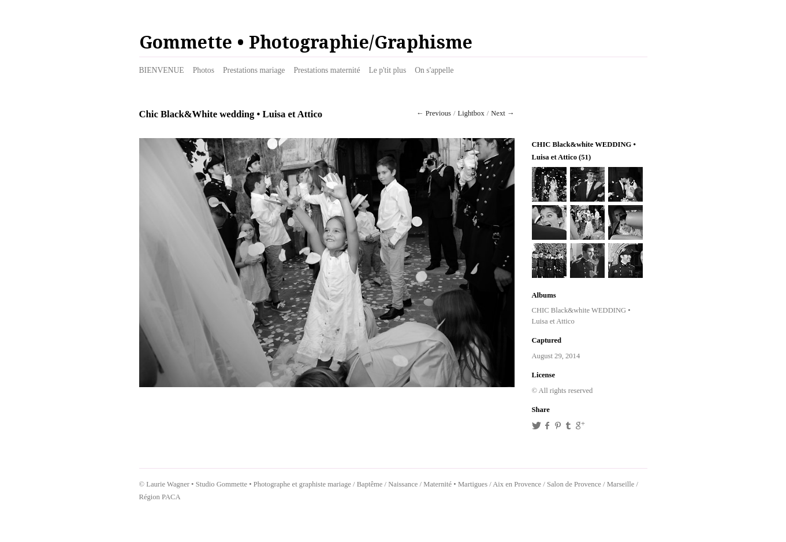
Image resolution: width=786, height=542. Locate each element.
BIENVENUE (161, 70)
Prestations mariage (254, 70)
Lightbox (470, 113)
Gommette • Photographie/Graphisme (305, 42)
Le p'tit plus (387, 70)
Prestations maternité (326, 70)
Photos (203, 70)
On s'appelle (434, 70)
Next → (502, 113)
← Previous (433, 113)
